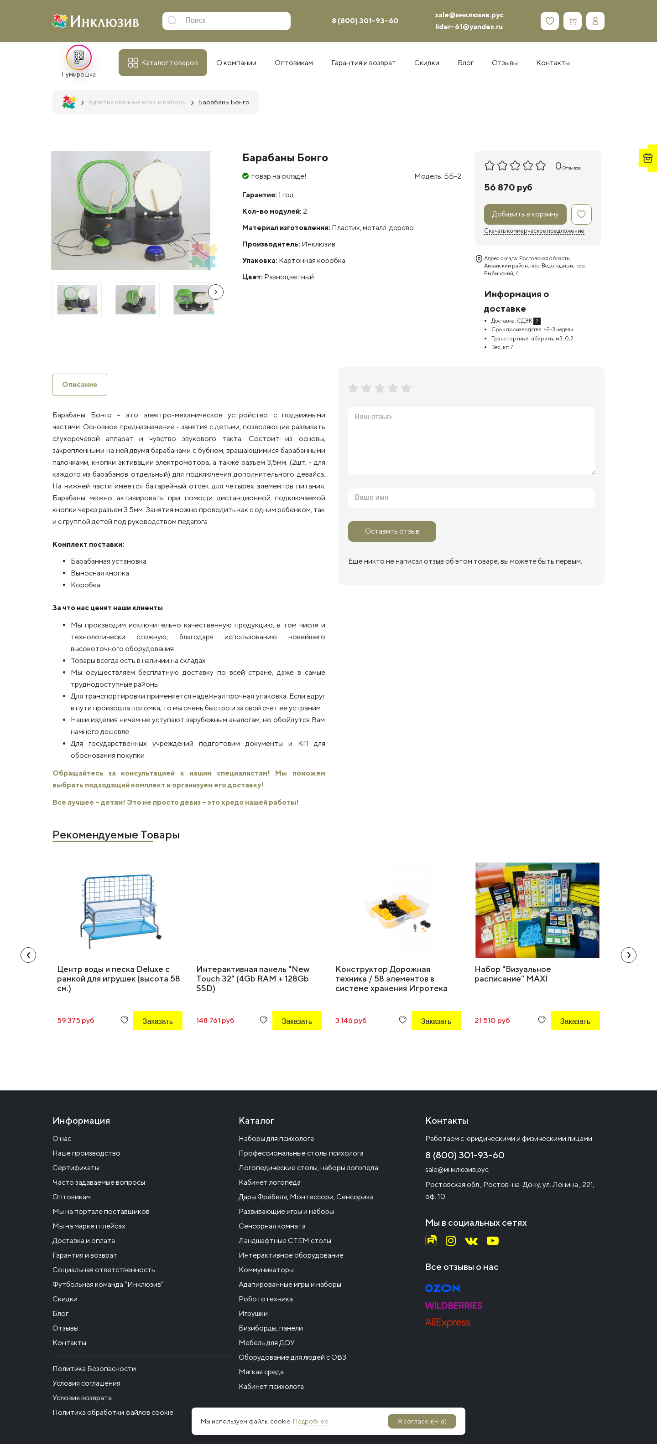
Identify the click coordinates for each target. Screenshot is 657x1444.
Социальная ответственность (103, 1269)
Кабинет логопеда (270, 1182)
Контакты (69, 1342)
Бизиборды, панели (271, 1328)
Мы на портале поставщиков (101, 1211)
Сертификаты (75, 1167)
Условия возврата (82, 1397)
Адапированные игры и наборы (290, 1284)
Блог (60, 1313)
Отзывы (65, 1328)
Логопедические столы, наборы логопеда (308, 1167)
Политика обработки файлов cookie (112, 1412)
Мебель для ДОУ (267, 1342)
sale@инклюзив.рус (469, 14)
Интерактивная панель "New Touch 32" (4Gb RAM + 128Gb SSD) (253, 978)
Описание (80, 384)
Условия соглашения (86, 1383)
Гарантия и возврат (84, 1255)
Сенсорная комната (272, 1226)
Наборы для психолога (276, 1138)
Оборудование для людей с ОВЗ (292, 1357)
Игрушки (253, 1313)
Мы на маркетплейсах (88, 1226)
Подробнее (310, 1421)
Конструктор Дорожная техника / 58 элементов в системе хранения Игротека (391, 978)
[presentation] (216, 292)
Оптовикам (71, 1196)
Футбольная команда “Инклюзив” (108, 1284)
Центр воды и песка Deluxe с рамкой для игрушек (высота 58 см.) (118, 978)
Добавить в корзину (525, 214)
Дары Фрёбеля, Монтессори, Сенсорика (306, 1196)
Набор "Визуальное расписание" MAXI (512, 973)
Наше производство (86, 1153)
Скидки (65, 1299)
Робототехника (266, 1299)
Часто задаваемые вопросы (98, 1182)
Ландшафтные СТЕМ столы (285, 1240)
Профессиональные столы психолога (301, 1153)
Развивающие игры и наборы (286, 1211)
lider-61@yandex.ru (469, 26)
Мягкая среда (261, 1371)
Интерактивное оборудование (291, 1255)
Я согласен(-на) (422, 1421)
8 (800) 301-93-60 (365, 20)
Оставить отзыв (392, 531)
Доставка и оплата (83, 1240)
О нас (61, 1138)
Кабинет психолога (271, 1386)
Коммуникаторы (266, 1269)
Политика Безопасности (94, 1368)
